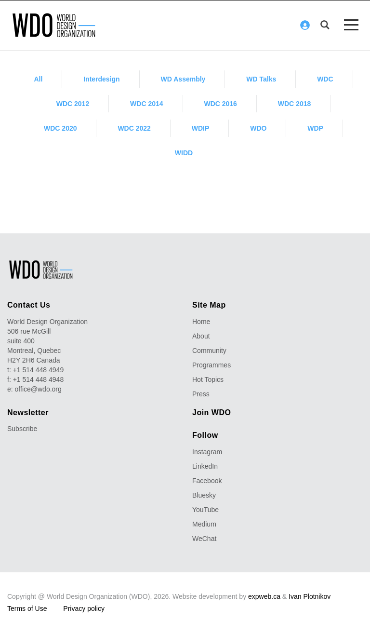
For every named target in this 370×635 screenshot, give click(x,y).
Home (201, 321)
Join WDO (211, 412)
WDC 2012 (72, 104)
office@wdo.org (38, 389)
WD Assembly (183, 79)
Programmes (211, 365)
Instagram (207, 452)
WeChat (204, 538)
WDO (258, 128)
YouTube (205, 509)
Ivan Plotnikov (309, 596)
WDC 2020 (60, 128)
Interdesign (101, 79)
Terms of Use (27, 608)
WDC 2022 (134, 128)
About (201, 336)
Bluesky (204, 495)
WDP (315, 128)
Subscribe (22, 428)
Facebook (207, 481)
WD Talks (261, 79)
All (38, 79)
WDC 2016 (220, 104)
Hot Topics (208, 379)
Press (201, 394)
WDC (325, 79)
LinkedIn (205, 466)
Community (209, 350)
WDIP (201, 128)
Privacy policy (84, 608)
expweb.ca (264, 596)
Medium (204, 524)
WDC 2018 (294, 104)
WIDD (184, 153)
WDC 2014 (146, 104)
